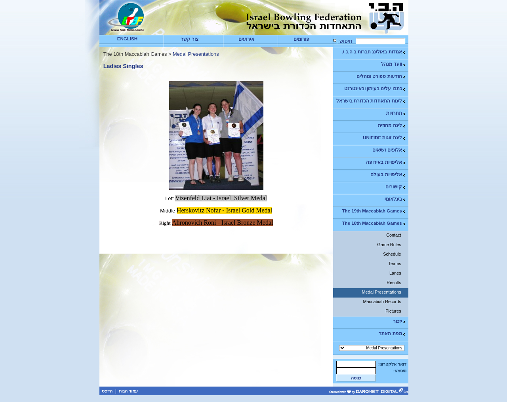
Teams (395, 263)
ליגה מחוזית (392, 125)
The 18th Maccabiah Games (374, 223)
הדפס (107, 391)
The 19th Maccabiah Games (374, 211)
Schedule (392, 254)
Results (394, 282)
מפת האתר (392, 333)
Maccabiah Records (382, 301)
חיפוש (346, 41)
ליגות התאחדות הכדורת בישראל (371, 101)
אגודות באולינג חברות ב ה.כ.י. (374, 52)
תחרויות (396, 113)
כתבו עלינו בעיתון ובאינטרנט (375, 88)
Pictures (393, 311)
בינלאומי (395, 199)
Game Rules (389, 244)
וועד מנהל (393, 64)
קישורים (395, 187)
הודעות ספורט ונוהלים (381, 76)
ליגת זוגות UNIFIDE (384, 137)
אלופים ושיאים (389, 150)
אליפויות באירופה (386, 162)
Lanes (395, 273)
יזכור (399, 321)
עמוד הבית (128, 391)
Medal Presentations (381, 292)
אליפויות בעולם (388, 174)
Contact (393, 235)
